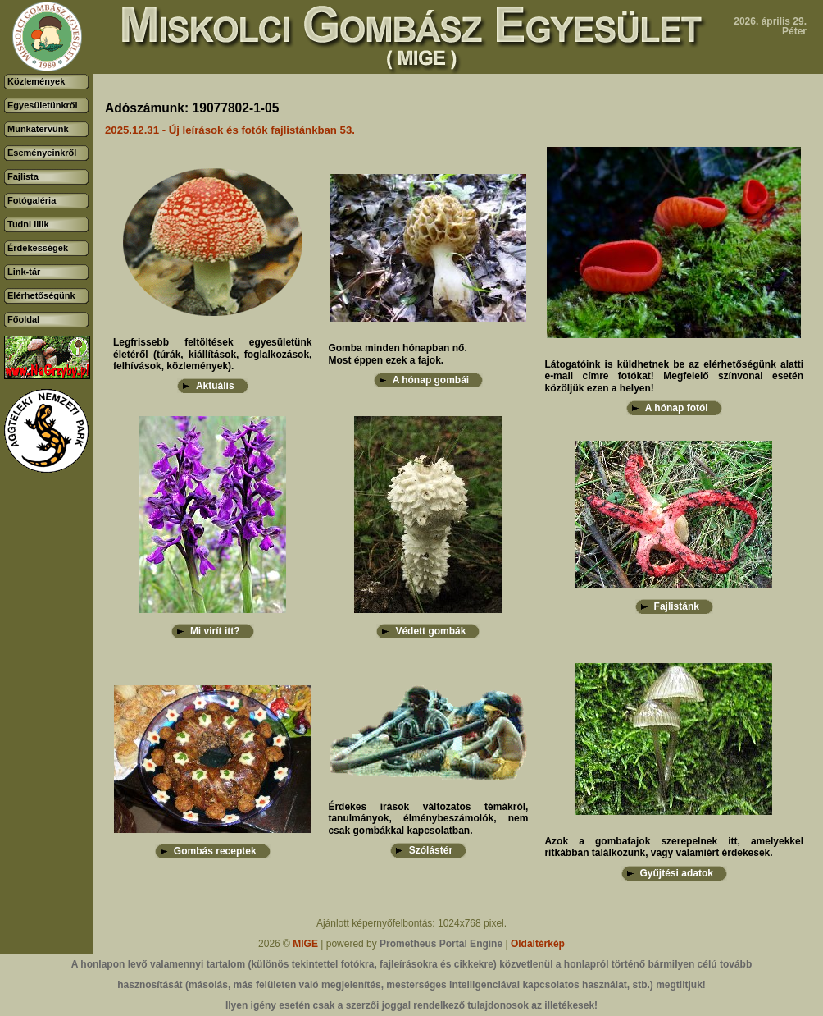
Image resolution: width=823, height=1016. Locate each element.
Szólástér (430, 850)
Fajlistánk (676, 606)
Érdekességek (37, 248)
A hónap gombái (431, 380)
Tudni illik (28, 224)
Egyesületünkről (42, 105)
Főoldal (23, 319)
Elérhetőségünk (41, 295)
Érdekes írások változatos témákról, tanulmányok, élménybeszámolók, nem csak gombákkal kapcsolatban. (428, 818)
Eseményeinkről (41, 153)
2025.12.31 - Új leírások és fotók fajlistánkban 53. (230, 130)
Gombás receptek (215, 851)
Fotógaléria (31, 200)
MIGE (305, 944)
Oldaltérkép (538, 944)
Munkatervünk (38, 129)
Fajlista (23, 176)
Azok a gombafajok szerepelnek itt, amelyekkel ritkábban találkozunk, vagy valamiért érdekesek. (673, 846)
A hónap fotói (676, 408)
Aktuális (215, 385)
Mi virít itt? (215, 631)
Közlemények (36, 81)
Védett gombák (430, 631)
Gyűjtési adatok (676, 873)
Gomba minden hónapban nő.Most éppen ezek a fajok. (397, 353)
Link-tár (23, 272)
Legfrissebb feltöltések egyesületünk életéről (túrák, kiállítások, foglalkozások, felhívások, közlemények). (212, 354)
